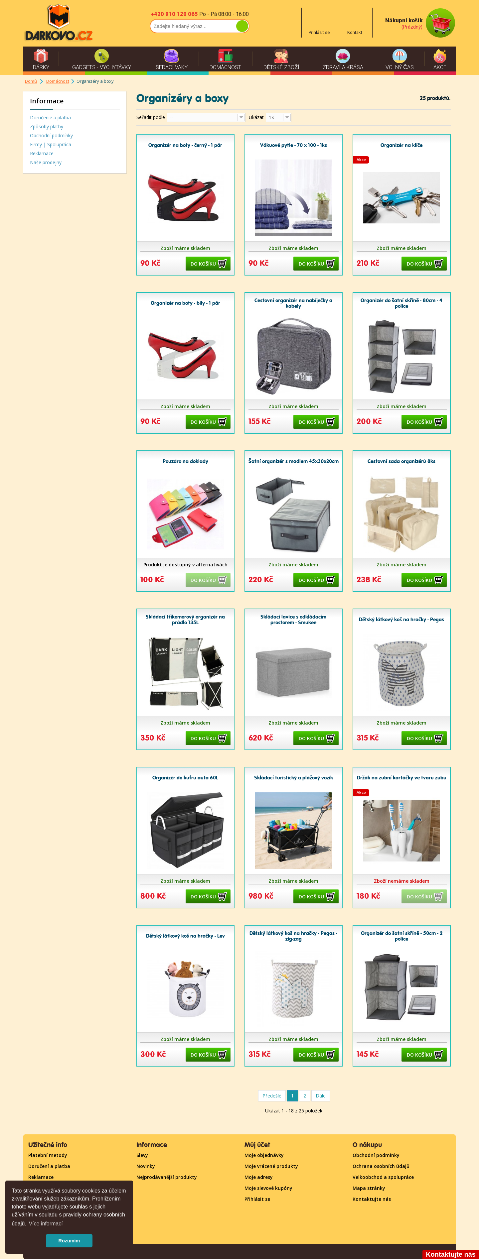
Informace (47, 100)
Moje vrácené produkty (271, 1166)
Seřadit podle (150, 117)
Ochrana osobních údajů (381, 1166)
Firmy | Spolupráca (50, 144)
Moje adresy (258, 1177)
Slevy (142, 1155)
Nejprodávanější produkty (166, 1177)
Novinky (145, 1166)
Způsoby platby (46, 126)
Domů (31, 81)
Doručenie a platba (50, 117)
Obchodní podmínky (51, 135)
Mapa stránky (369, 1188)
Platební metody (47, 1155)
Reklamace (42, 153)
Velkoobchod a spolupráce (383, 1177)
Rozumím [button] (69, 1240)
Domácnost (57, 81)
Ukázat (256, 117)
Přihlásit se (257, 1199)
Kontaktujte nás (372, 1199)
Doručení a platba (49, 1166)
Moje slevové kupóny (268, 1188)
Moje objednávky (264, 1155)
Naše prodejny (46, 162)
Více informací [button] (46, 1223)
